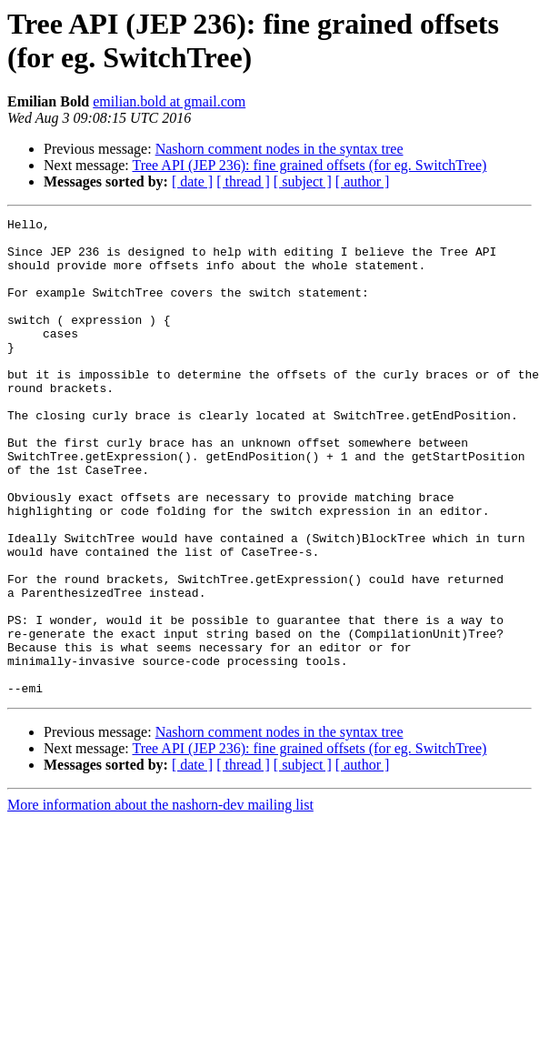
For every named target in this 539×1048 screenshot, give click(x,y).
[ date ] (192, 181)
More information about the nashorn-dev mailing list (160, 900)
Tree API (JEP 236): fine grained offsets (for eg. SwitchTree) (309, 165)
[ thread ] (243, 181)
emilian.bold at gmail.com (169, 101)
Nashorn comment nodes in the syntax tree (279, 148)
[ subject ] (303, 181)
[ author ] (362, 181)
